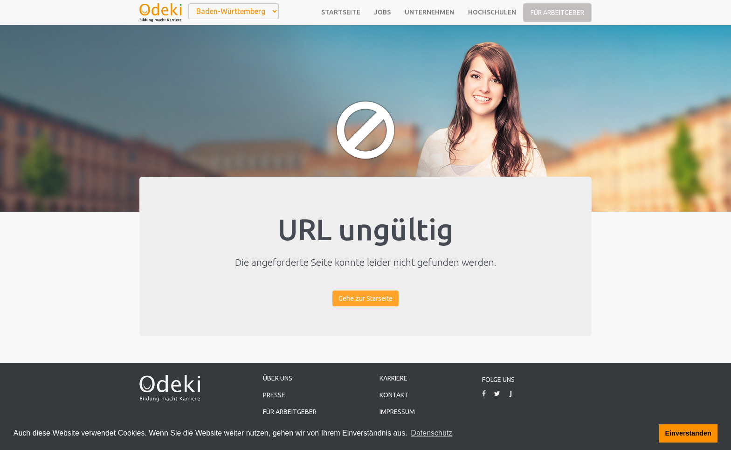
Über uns (277, 378)
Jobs (382, 12)
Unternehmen (429, 12)
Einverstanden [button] (688, 433)
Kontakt (393, 395)
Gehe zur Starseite (365, 298)
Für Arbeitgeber (557, 12)
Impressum (397, 411)
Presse (274, 395)
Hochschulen (492, 12)
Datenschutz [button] (431, 433)
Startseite (340, 12)
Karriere (393, 378)
